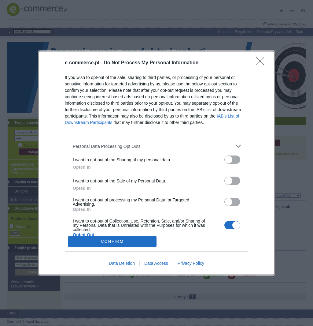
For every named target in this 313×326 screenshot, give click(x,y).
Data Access (156, 263)
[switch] (232, 160)
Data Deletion (122, 263)
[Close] (262, 63)
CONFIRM (112, 241)
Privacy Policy (191, 263)
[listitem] (156, 146)
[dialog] (156, 163)
